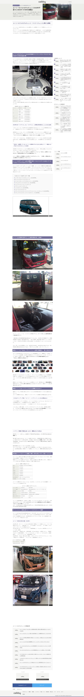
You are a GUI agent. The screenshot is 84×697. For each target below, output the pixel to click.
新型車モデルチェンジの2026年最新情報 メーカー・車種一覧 (65, 91)
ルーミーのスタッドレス (66, 156)
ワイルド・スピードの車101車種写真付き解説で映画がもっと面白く (65, 74)
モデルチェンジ (16, 5)
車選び (30, 691)
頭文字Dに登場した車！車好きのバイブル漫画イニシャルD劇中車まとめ (65, 95)
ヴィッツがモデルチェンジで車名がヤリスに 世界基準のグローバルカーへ (35, 662)
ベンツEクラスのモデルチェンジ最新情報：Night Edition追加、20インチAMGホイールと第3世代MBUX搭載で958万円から (65, 119)
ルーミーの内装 (64, 152)
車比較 (33, 691)
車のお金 (51, 691)
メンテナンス (37, 691)
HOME (24, 694)
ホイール (58, 691)
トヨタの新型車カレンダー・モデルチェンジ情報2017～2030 (65, 87)
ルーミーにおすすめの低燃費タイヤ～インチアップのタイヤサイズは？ (35, 641)
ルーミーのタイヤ (64, 160)
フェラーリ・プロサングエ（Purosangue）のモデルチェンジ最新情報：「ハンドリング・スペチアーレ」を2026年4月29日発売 (65, 108)
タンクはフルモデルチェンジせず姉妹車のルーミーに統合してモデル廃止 (35, 650)
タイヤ (62, 691)
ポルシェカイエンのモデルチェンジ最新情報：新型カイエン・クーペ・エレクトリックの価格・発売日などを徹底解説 (65, 124)
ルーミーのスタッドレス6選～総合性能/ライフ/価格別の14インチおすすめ (35, 633)
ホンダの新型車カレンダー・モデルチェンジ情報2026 (65, 83)
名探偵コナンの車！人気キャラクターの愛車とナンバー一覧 (65, 70)
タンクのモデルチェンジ (41, 679)
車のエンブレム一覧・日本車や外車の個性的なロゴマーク (65, 61)
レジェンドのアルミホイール (22, 679)
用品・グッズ (43, 691)
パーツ (55, 691)
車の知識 (47, 691)
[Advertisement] (32, 43)
